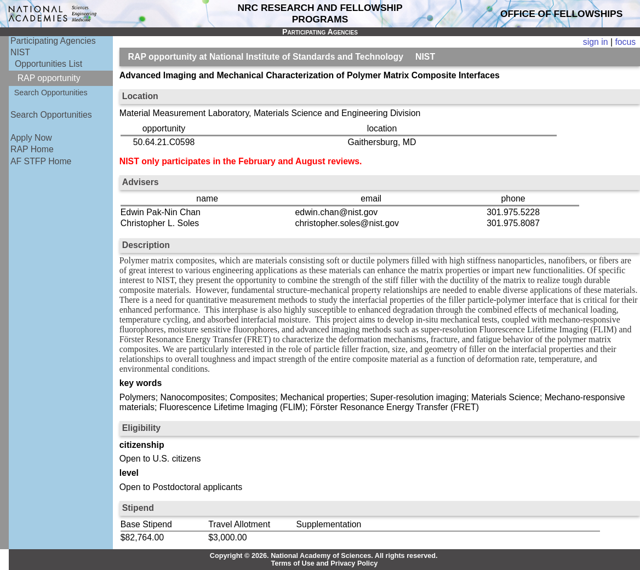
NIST (20, 52)
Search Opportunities (51, 92)
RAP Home (32, 149)
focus (625, 42)
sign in (595, 42)
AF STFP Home (40, 161)
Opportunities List (48, 63)
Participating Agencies (53, 40)
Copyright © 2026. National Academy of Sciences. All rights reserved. (324, 556)
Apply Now (31, 137)
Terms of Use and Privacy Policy (324, 563)
